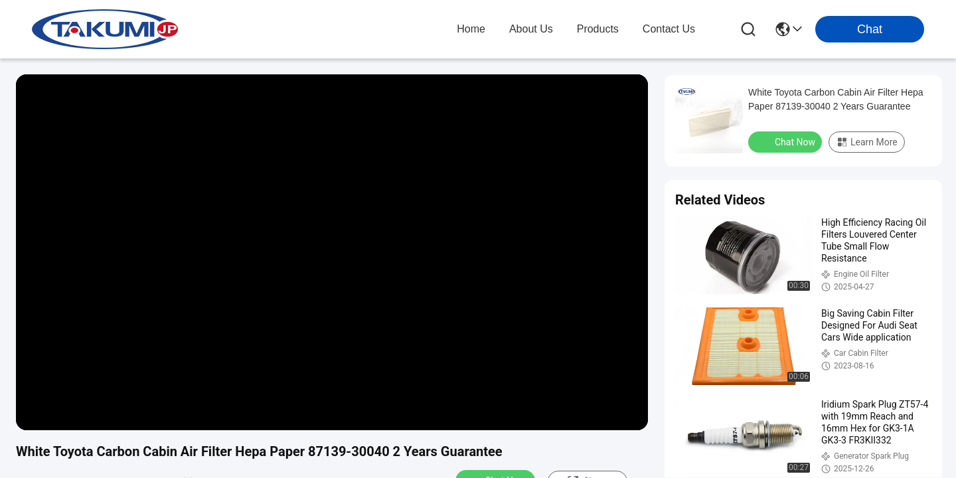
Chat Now (786, 141)
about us (531, 29)
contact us (669, 29)
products (598, 29)
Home (471, 29)
